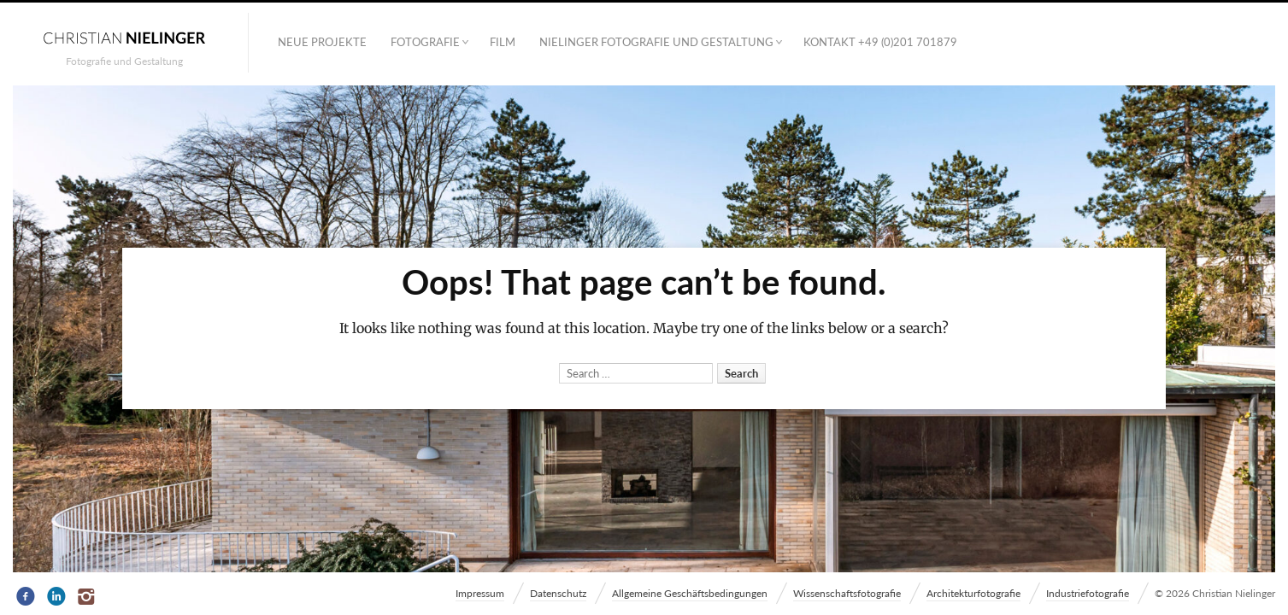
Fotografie (425, 42)
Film (502, 42)
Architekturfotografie (973, 593)
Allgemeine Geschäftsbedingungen (690, 593)
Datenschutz (558, 593)
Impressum (480, 593)
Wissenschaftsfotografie (847, 593)
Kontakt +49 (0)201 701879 (880, 42)
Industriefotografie (1087, 593)
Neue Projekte (322, 42)
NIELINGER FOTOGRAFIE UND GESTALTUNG (656, 42)
